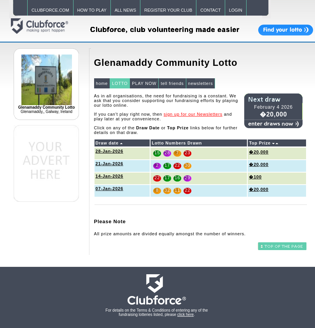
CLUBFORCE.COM (50, 10)
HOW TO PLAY (92, 10)
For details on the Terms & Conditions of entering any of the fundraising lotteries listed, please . (156, 312)
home (102, 83)
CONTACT (210, 10)
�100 (255, 177)
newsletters (200, 83)
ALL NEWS (125, 10)
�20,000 (258, 152)
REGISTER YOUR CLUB (168, 10)
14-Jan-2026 (109, 176)
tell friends (172, 83)
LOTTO (120, 83)
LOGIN (235, 10)
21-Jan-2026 (109, 163)
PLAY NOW (144, 83)
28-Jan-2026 (109, 151)
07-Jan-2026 (109, 188)
